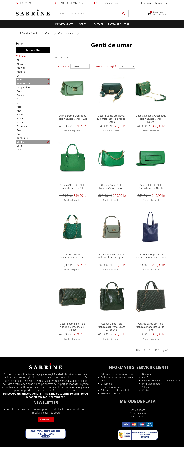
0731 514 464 (24, 3)
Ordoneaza (63, 66)
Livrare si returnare (111, 410)
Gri (18, 102)
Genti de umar (66, 33)
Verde (33, 141)
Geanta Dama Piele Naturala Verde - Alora (111, 193)
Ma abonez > (45, 443)
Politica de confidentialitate (115, 414)
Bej (18, 75)
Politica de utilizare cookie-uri (117, 397)
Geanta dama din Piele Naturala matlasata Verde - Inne (151, 345)
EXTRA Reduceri (118, 24)
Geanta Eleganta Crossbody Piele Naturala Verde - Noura (151, 119)
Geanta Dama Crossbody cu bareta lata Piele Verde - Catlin (111, 119)
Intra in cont (146, 3)
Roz (19, 134)
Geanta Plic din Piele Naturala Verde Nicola (151, 193)
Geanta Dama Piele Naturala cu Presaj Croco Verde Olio (111, 345)
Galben (21, 95)
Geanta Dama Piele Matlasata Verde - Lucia (72, 268)
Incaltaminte (64, 24)
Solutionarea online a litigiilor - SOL (161, 404)
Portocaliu (22, 126)
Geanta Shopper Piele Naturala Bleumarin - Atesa (151, 270)
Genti (82, 24)
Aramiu (21, 67)
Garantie (147, 397)
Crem (20, 91)
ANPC (145, 401)
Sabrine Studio (28, 33)
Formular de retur (152, 407)
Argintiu (21, 71)
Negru (20, 114)
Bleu (33, 79)
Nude (20, 118)
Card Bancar (138, 440)
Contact (146, 414)
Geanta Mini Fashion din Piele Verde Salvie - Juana (111, 268)
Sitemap (146, 410)
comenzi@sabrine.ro (106, 3)
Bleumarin (33, 83)
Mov (19, 110)
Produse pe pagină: (106, 66)
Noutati (97, 24)
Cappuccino (23, 87)
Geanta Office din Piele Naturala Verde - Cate (72, 193)
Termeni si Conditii (111, 417)
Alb (18, 60)
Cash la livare (137, 433)
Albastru (21, 64)
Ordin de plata (138, 436)
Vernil (20, 145)
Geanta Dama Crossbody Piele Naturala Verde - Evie (72, 118)
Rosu (19, 130)
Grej (19, 99)
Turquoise (22, 137)
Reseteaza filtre (33, 50)
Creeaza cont (161, 3)
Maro (19, 106)
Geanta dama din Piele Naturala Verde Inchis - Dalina (72, 345)
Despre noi (107, 407)
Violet (20, 149)
